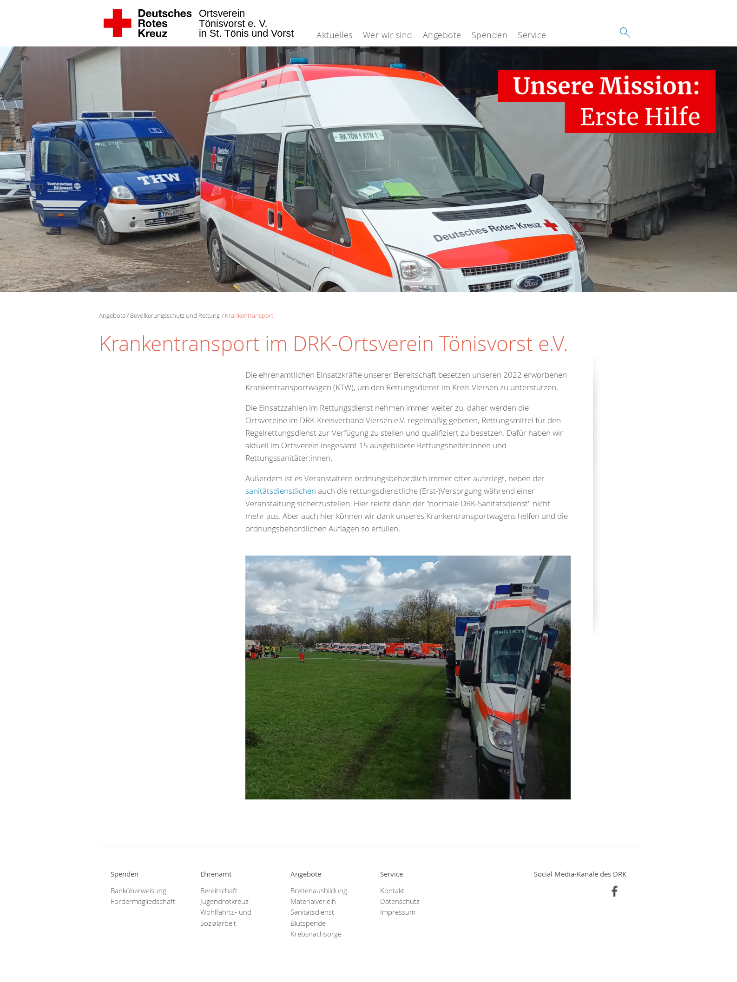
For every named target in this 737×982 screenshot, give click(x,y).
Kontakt (392, 890)
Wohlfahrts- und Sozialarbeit (225, 917)
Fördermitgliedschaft (143, 901)
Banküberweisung (138, 890)
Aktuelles (334, 34)
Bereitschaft (218, 890)
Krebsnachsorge (316, 934)
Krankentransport (249, 315)
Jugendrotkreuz (224, 901)
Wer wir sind (388, 34)
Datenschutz (400, 901)
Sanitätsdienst (312, 912)
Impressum (397, 912)
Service (532, 34)
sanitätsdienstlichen (280, 490)
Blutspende (308, 923)
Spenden (490, 34)
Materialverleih (313, 901)
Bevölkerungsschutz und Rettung (175, 315)
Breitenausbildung (318, 890)
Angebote (442, 34)
